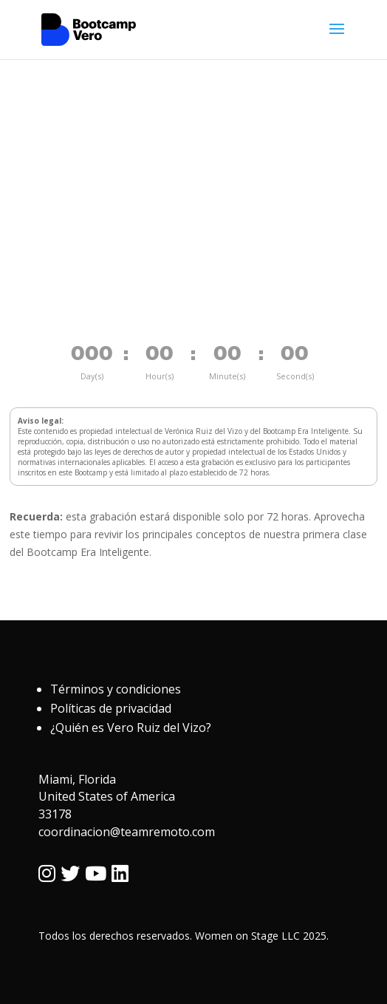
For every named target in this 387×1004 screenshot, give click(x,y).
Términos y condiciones (115, 689)
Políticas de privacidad (110, 708)
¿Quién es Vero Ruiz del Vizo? (130, 727)
